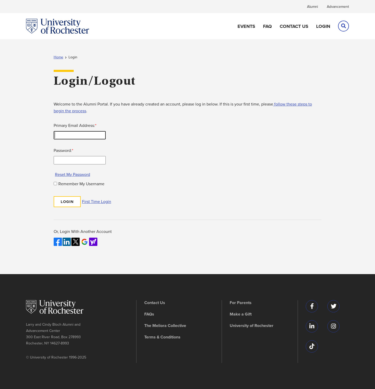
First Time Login (96, 202)
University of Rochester (251, 325)
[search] (343, 26)
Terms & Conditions (162, 337)
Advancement (338, 6)
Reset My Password (72, 174)
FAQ (267, 26)
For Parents (241, 302)
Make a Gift (241, 314)
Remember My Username (81, 184)
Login (323, 26)
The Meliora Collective (165, 325)
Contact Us (294, 26)
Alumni (312, 6)
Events (246, 26)
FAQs (149, 314)
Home (58, 57)
